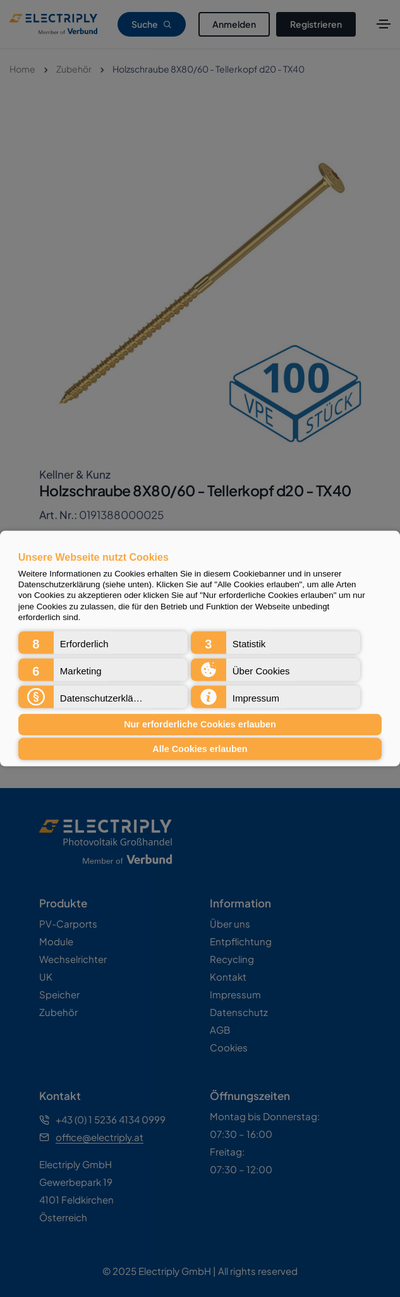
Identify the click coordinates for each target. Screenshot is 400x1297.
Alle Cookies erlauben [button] (199, 749)
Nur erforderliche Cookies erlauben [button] (200, 724)
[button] (103, 642)
